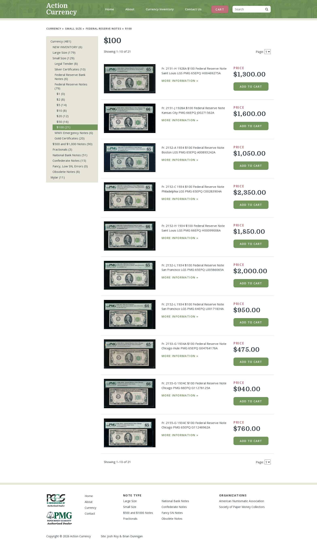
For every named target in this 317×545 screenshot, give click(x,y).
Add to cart (251, 86)
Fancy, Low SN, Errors (70, 166)
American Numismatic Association (241, 501)
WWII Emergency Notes (74, 133)
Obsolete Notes (66, 172)
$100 (128, 28)
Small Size (73, 28)
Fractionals (62, 149)
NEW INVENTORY (67, 47)
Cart (220, 9)
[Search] (247, 9)
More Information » (180, 81)
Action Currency (61, 9)
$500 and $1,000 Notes (72, 144)
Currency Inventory (160, 9)
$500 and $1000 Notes (138, 513)
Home (110, 9)
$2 (61, 99)
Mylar (58, 177)
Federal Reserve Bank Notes (70, 77)
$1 (61, 94)
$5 (62, 105)
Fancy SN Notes (172, 513)
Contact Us (193, 9)
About (129, 9)
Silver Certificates (70, 69)
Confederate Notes (69, 160)
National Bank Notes (70, 155)
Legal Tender (66, 64)
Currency (53, 28)
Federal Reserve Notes (103, 28)
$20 (63, 116)
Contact (90, 513)
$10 (62, 110)
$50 (63, 122)
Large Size (64, 52)
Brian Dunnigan (133, 536)
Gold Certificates (70, 138)
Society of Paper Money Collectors (242, 507)
